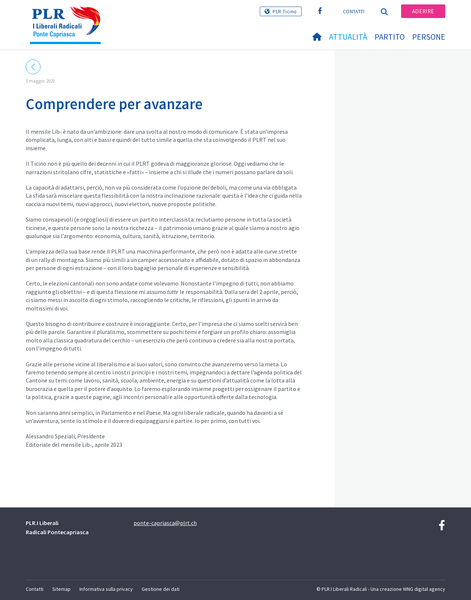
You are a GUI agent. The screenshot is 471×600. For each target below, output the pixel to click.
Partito (390, 37)
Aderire (423, 11)
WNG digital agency (424, 589)
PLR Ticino (285, 11)
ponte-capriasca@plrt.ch (165, 523)
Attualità (348, 37)
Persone (428, 37)
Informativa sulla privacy (106, 589)
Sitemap (61, 589)
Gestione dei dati (161, 589)
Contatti (353, 11)
